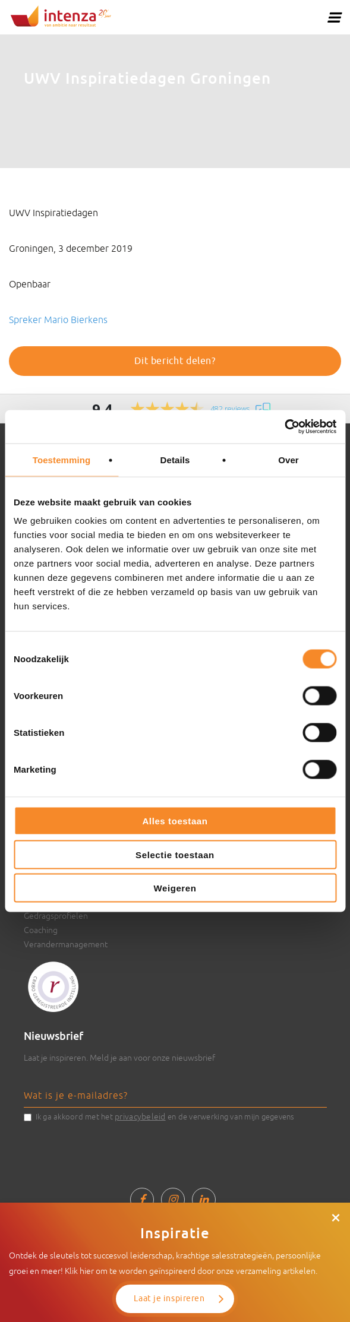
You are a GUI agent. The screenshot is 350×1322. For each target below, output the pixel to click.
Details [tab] (175, 459)
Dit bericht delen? (175, 361)
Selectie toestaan (175, 854)
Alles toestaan (174, 821)
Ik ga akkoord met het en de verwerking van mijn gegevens (165, 1116)
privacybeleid (140, 1116)
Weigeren (174, 888)
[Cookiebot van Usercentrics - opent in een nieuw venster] (284, 427)
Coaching (41, 930)
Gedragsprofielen (56, 916)
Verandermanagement (66, 944)
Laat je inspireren (169, 1298)
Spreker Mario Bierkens (58, 319)
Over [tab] (288, 459)
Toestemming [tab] (62, 459)
